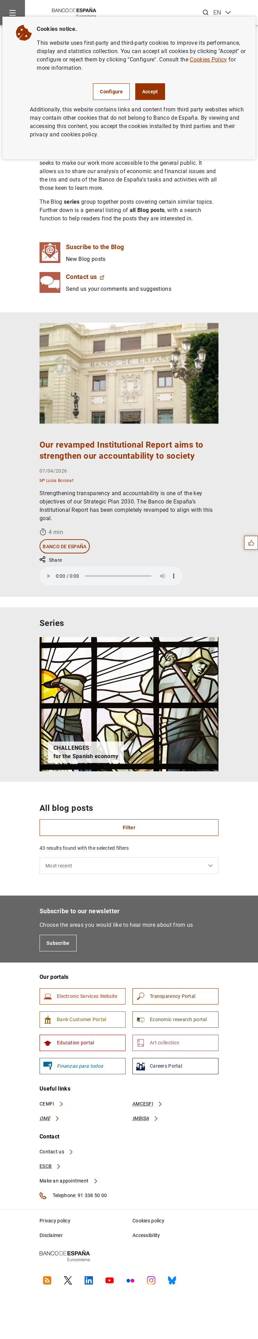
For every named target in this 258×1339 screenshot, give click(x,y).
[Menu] (12, 12)
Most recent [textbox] (58, 865)
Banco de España (64, 546)
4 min (51, 531)
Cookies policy (148, 1220)
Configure (111, 91)
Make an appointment (69, 1181)
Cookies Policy (208, 59)
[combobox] (129, 866)
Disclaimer (51, 1235)
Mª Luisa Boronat (57, 480)
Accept (150, 91)
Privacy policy (55, 1220)
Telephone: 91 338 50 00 (73, 1195)
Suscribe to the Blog (95, 247)
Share (51, 560)
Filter (129, 827)
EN (222, 13)
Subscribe (58, 943)
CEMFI (52, 1104)
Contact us (85, 276)
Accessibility (146, 1235)
